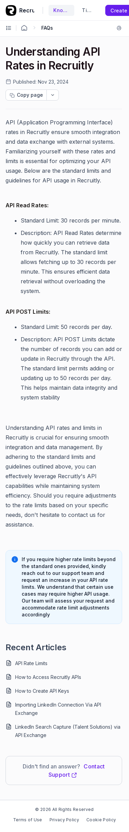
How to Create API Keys (42, 691)
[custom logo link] (11, 10)
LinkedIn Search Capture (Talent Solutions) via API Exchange (67, 731)
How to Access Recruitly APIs (48, 677)
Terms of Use (27, 819)
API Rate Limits (31, 663)
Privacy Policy (64, 819)
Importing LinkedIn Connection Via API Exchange (58, 709)
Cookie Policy (101, 819)
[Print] (119, 27)
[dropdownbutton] (52, 95)
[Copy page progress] (26, 95)
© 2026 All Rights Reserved (64, 809)
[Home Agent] (24, 28)
